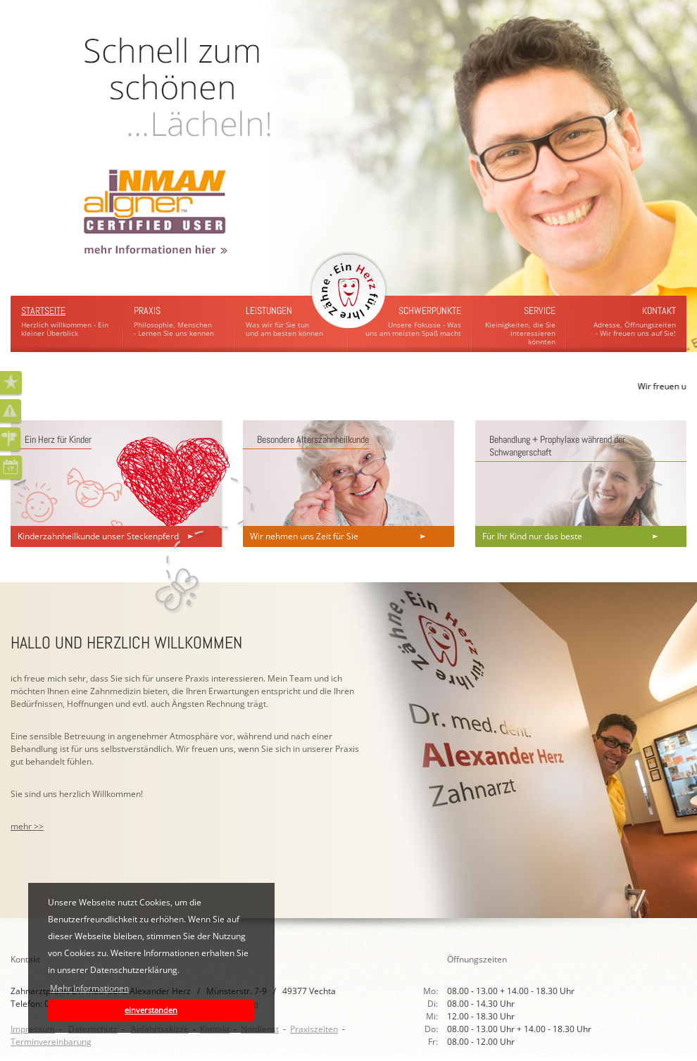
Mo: (431, 991)
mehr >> (27, 826)
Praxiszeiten (314, 1029)
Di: (433, 1004)
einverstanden (151, 1010)
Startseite (43, 310)
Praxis (147, 310)
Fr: (434, 1042)
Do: (432, 1029)
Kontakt (659, 310)
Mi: (433, 1016)
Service (539, 310)
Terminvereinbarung (51, 1042)
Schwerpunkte (429, 310)
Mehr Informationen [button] (89, 988)
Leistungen (269, 310)
